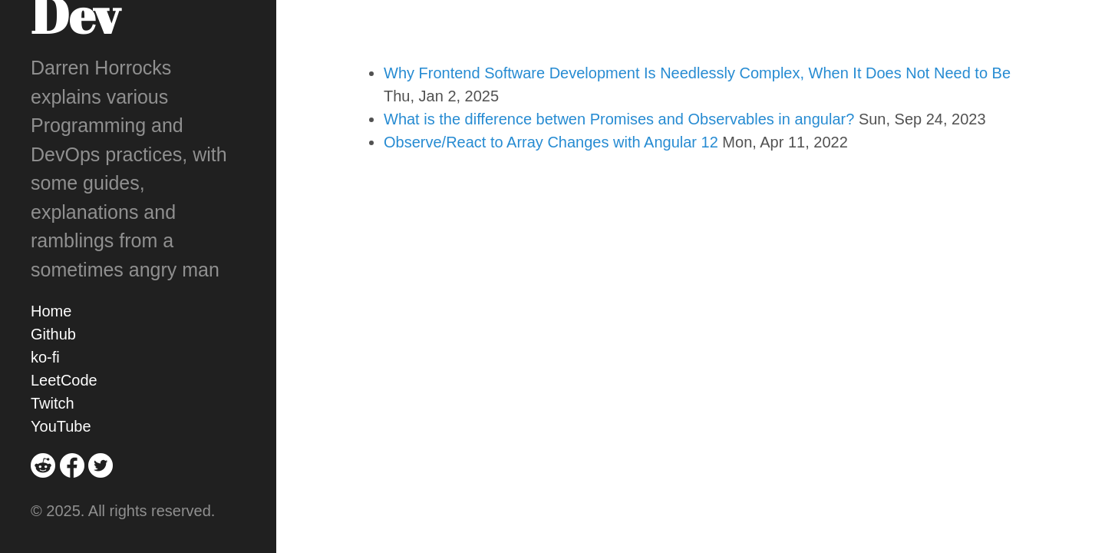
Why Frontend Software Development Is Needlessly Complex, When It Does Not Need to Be (697, 73)
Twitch (52, 403)
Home (51, 311)
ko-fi (45, 357)
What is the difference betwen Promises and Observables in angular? (619, 119)
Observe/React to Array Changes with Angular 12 (551, 142)
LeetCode (64, 380)
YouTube (61, 426)
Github (53, 334)
